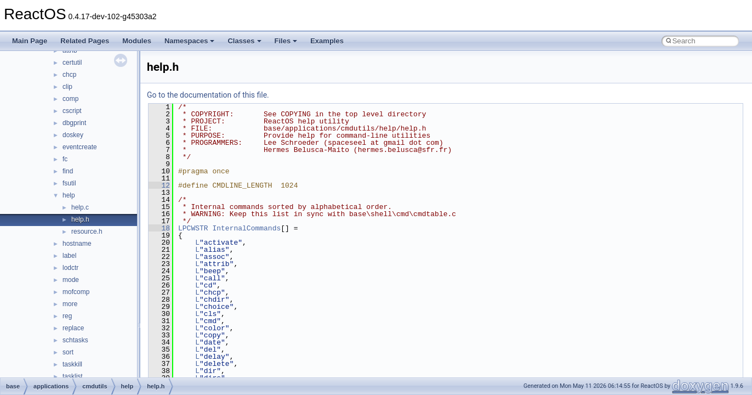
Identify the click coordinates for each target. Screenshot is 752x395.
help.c (80, 207)
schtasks (75, 340)
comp (70, 99)
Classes (244, 41)
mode (70, 280)
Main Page (29, 41)
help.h (80, 219)
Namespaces (189, 41)
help (68, 195)
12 (159, 185)
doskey (72, 135)
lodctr (70, 268)
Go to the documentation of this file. (208, 95)
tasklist (72, 376)
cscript (72, 111)
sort (67, 352)
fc (64, 159)
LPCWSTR (193, 228)
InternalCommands (246, 228)
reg (67, 316)
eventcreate (79, 147)
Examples (327, 41)
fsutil (69, 183)
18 (159, 228)
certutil (72, 62)
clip (67, 87)
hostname (77, 243)
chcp (69, 74)
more (69, 304)
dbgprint (74, 123)
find (67, 171)
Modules (136, 41)
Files (286, 41)
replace (73, 328)
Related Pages (84, 41)
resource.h (86, 231)
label (69, 255)
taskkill (72, 364)
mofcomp (75, 292)
